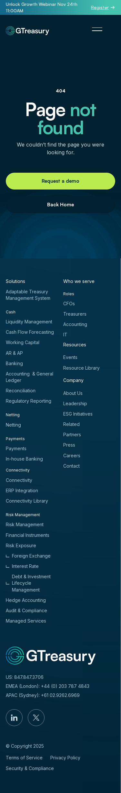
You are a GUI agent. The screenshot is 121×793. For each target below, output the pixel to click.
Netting (13, 425)
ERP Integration (22, 490)
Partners (72, 434)
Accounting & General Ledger (29, 377)
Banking (14, 363)
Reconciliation (20, 390)
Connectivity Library (27, 501)
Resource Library (81, 368)
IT (65, 334)
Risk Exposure (21, 545)
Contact (71, 466)
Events (70, 357)
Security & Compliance (30, 768)
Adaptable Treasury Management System (28, 295)
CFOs (69, 303)
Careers (71, 455)
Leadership (75, 403)
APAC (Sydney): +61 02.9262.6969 (43, 695)
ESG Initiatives (78, 414)
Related (71, 424)
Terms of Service (24, 757)
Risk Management (25, 524)
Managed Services (26, 621)
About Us (73, 393)
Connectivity (19, 480)
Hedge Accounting (26, 600)
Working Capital (22, 342)
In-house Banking (24, 459)
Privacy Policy (65, 757)
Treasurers (74, 314)
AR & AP (14, 353)
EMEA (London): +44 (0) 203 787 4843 (47, 686)
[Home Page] (28, 29)
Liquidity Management (29, 321)
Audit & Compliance (26, 610)
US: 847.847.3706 (25, 677)
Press (69, 445)
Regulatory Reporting (28, 401)
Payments (16, 448)
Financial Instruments (27, 535)
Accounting (75, 324)
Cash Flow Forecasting (30, 332)
